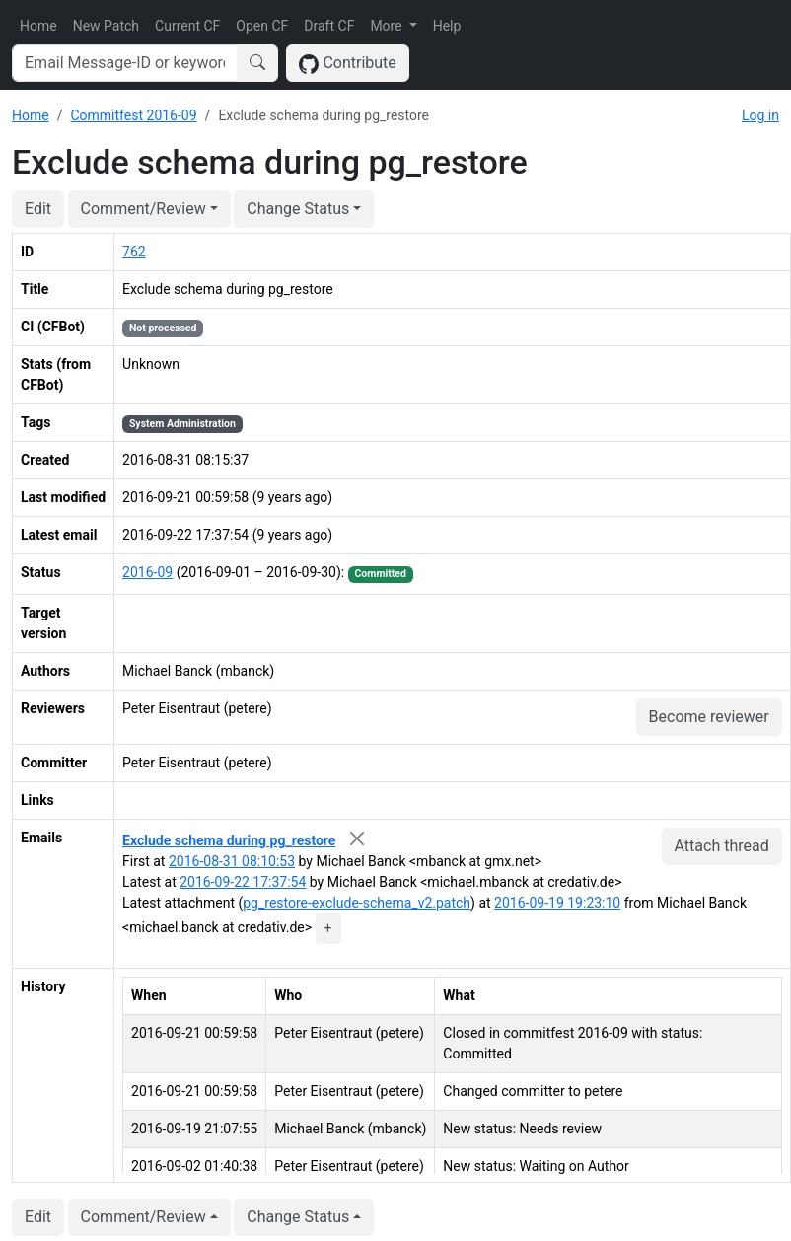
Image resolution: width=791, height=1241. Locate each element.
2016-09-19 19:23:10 (557, 903)
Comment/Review (143, 208)
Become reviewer (709, 716)
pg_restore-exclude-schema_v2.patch (356, 903)
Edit (38, 208)
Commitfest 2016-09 (133, 115)
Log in (760, 115)
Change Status (298, 208)
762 (134, 251)
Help (447, 26)
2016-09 (147, 572)
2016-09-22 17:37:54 (243, 882)
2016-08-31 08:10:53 (232, 861)
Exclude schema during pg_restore (228, 840)
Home (38, 26)
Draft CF (329, 26)
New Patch (106, 26)
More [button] (387, 26)
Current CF (187, 26)
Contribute (347, 63)
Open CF (262, 26)
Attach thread (722, 846)
